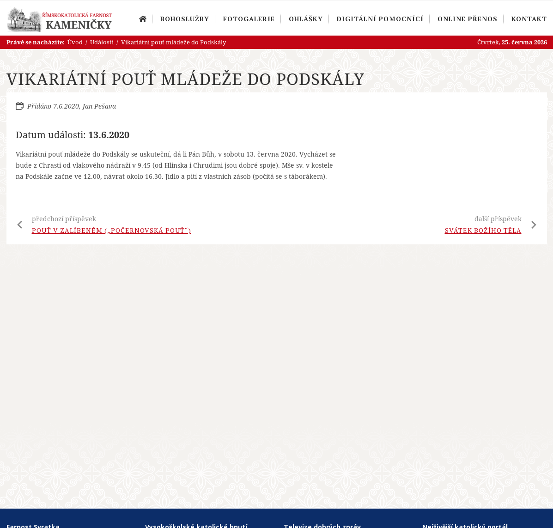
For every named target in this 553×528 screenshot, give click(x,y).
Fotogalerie (249, 18)
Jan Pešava (99, 106)
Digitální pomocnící (380, 18)
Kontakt (529, 18)
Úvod (142, 18)
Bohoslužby (184, 18)
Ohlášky (306, 18)
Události (102, 42)
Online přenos (468, 18)
